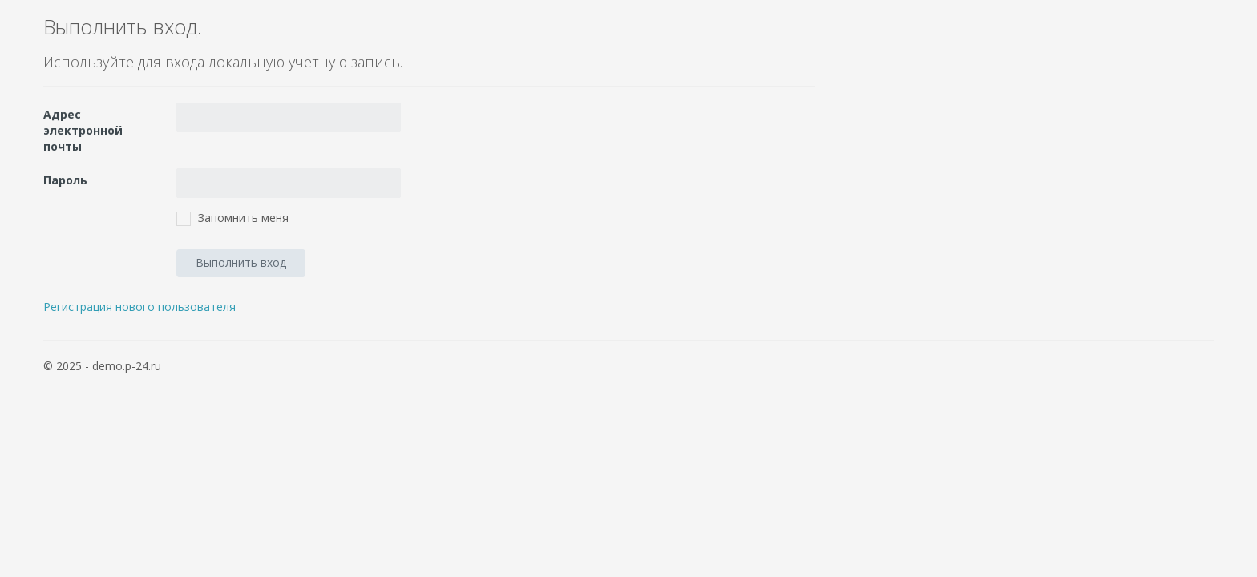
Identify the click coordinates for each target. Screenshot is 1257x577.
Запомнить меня (243, 217)
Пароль (65, 180)
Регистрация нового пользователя (139, 306)
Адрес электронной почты (83, 130)
